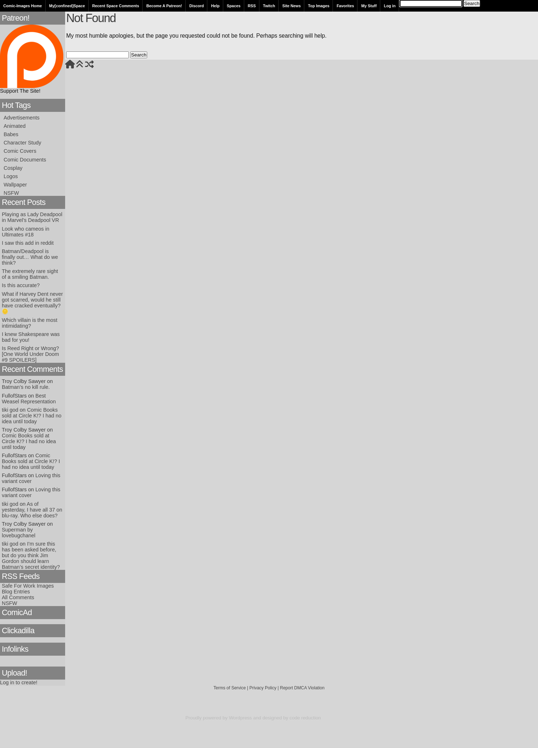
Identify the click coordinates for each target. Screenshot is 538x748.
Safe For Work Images (28, 586)
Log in (389, 6)
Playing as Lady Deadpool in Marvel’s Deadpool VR (32, 217)
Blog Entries (16, 591)
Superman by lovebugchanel (18, 532)
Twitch (269, 6)
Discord (196, 6)
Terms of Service (229, 687)
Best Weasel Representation (29, 398)
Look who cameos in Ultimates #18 (25, 232)
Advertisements (21, 118)
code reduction (305, 717)
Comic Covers (20, 151)
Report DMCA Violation (302, 687)
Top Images (318, 6)
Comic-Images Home (22, 6)
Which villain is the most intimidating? (30, 323)
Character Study (22, 143)
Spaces (234, 6)
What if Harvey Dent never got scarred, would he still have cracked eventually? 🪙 (32, 302)
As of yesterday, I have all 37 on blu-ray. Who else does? (32, 509)
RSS (252, 6)
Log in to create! (18, 682)
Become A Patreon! (164, 6)
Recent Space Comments (115, 6)
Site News (291, 6)
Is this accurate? (21, 285)
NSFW (11, 193)
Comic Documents (25, 160)
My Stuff (369, 6)
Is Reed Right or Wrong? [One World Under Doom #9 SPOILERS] (30, 354)
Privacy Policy (262, 687)
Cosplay (13, 168)
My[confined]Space (67, 6)
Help (215, 6)
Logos (11, 176)
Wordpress (240, 717)
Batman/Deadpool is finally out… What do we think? (30, 257)
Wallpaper (15, 185)
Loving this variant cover (31, 478)
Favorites (345, 6)
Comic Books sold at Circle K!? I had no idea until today (32, 415)
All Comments (18, 597)
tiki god (10, 410)
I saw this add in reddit (28, 243)
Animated (15, 126)
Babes (11, 134)
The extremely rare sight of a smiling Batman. (30, 274)
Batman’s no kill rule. (26, 387)
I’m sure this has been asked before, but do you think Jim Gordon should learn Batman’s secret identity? (31, 555)
